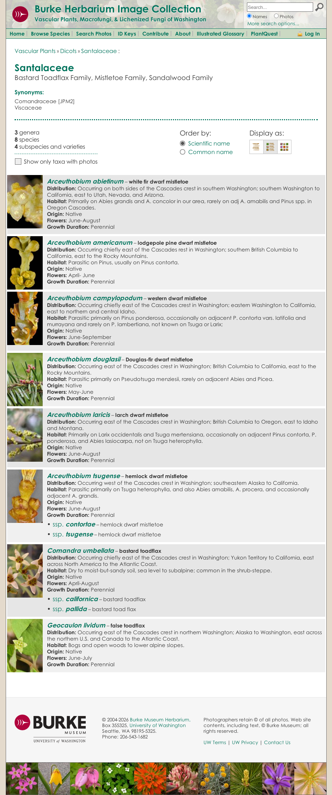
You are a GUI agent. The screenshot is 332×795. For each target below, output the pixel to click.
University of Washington (158, 725)
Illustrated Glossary (220, 33)
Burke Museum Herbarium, (160, 719)
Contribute (155, 33)
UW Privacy (245, 742)
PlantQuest (264, 33)
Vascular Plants (35, 50)
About (182, 33)
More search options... (273, 23)
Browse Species (50, 33)
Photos (287, 16)
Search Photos (93, 33)
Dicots (68, 50)
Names (260, 16)
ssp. (74, 524)
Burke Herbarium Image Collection (118, 8)
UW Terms (215, 742)
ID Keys (127, 33)
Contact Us (277, 742)
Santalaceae (99, 50)
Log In (312, 33)
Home (17, 33)
